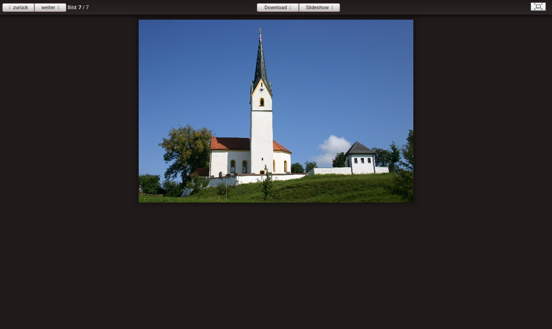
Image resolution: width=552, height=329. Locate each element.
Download (276, 8)
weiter (48, 8)
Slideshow (317, 8)
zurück (20, 8)
